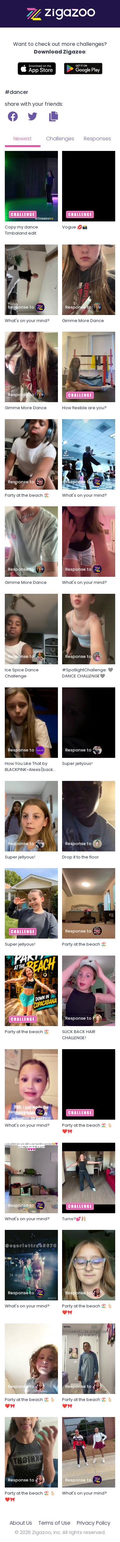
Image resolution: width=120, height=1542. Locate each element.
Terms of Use (54, 1523)
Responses (97, 138)
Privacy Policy (93, 1523)
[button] (53, 116)
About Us (21, 1523)
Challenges (60, 138)
